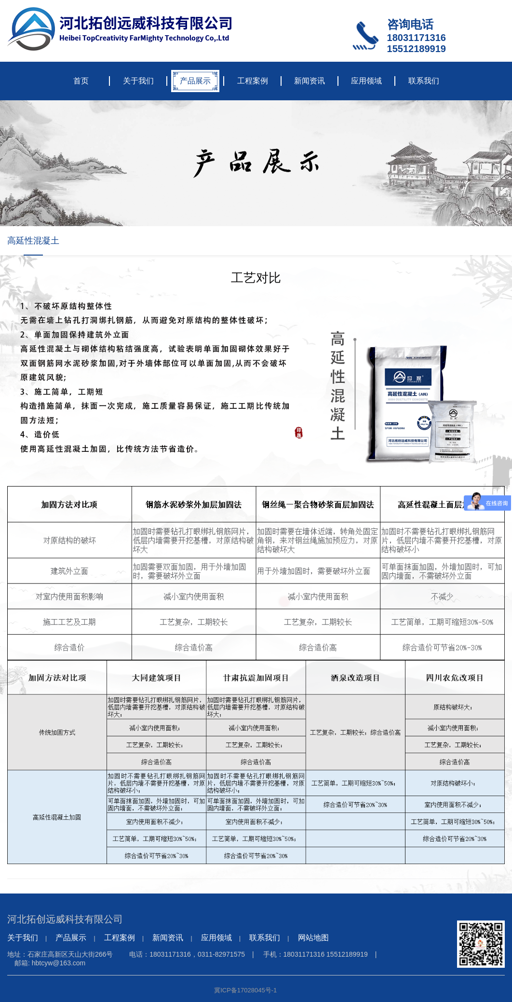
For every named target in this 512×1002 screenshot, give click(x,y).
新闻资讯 (309, 81)
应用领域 (366, 81)
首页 (81, 81)
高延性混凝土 (33, 240)
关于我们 (138, 81)
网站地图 (313, 938)
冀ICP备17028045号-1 (245, 990)
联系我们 (423, 81)
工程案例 (252, 81)
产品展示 (195, 81)
